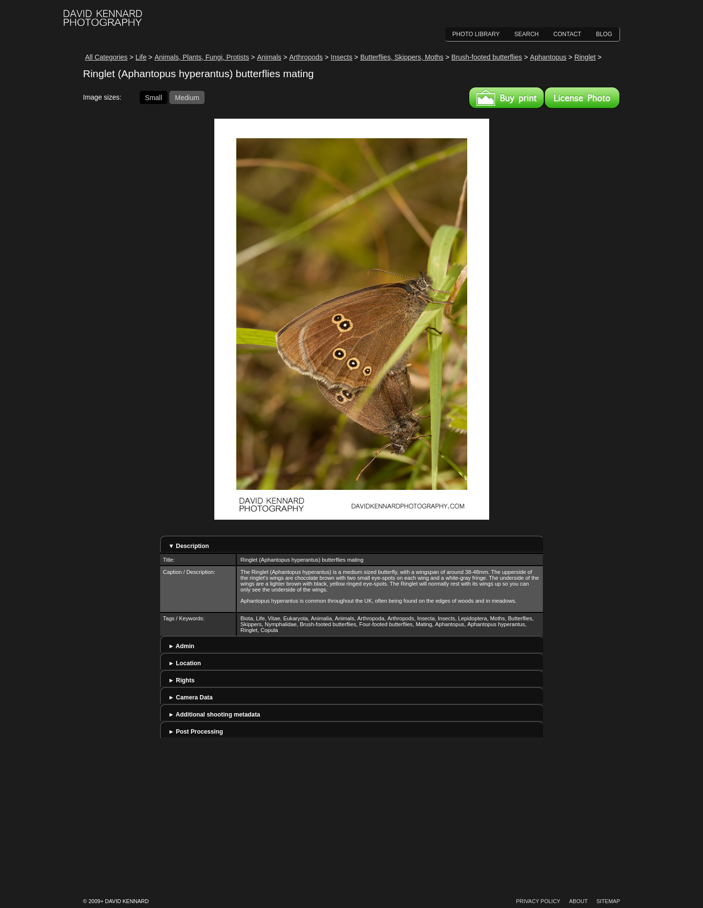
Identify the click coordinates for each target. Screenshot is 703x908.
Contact (567, 34)
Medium (187, 97)
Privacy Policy (538, 901)
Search (527, 34)
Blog (604, 34)
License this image (582, 97)
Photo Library (476, 34)
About (578, 901)
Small (153, 97)
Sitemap (608, 901)
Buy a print (506, 97)
